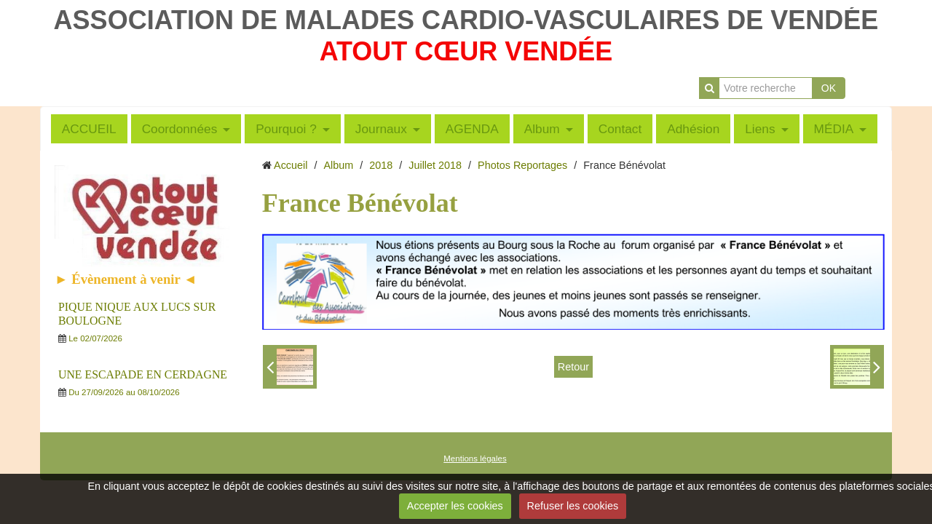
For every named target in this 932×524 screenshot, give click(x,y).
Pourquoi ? (286, 129)
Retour (573, 367)
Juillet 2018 (435, 165)
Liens (760, 129)
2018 (380, 165)
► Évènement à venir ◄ (126, 279)
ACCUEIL (89, 129)
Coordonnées (180, 129)
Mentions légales (474, 458)
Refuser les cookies (573, 506)
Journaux (381, 129)
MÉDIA (834, 129)
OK (828, 88)
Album (542, 129)
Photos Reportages (522, 165)
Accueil (290, 165)
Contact (620, 129)
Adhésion (693, 129)
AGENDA (472, 129)
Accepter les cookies (455, 506)
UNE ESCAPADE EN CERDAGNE (142, 374)
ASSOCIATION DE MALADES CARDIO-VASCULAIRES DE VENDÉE (466, 20)
